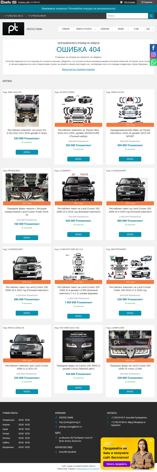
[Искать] (151, 16)
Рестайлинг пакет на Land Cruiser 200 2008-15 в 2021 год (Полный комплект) (26, 289)
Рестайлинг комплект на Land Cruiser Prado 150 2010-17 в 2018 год (130, 289)
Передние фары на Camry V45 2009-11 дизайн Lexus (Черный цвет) (78, 367)
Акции (121, 29)
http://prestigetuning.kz (69, 422)
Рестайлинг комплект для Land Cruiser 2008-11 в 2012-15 (26, 367)
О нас (136, 29)
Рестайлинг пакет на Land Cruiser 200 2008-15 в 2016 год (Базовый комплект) (78, 210)
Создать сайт (24, 2)
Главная (66, 29)
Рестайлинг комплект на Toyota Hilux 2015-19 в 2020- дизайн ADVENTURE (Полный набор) (78, 133)
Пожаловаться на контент (88, 469)
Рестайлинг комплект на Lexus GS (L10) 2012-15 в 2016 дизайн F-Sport (27, 132)
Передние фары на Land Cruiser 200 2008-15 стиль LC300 (130, 367)
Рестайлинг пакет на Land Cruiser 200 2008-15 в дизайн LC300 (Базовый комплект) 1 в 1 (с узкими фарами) (78, 290)
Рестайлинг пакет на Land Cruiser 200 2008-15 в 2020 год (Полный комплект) (130, 210)
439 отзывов (129, 2)
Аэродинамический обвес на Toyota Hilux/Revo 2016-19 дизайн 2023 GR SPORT (130, 133)
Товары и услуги (83, 29)
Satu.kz (92, 466)
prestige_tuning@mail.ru (70, 427)
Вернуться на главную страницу (78, 69)
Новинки (105, 29)
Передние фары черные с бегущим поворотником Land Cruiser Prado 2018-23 (27, 211)
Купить (27, 152)
